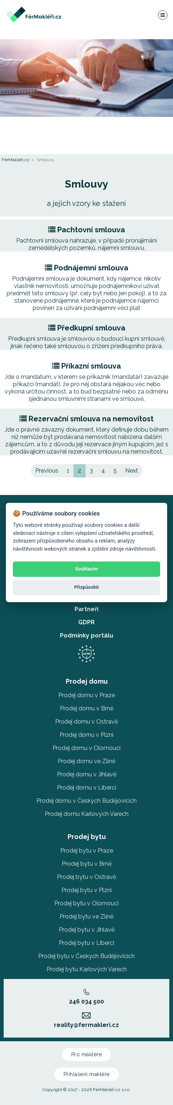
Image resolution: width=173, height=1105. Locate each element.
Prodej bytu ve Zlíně (86, 916)
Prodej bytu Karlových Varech (87, 969)
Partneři (86, 609)
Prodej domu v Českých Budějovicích (86, 800)
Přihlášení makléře (87, 1074)
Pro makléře (86, 1054)
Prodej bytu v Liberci (86, 942)
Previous (46, 470)
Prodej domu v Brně (86, 708)
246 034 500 (86, 997)
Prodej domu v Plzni (86, 734)
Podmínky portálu (86, 635)
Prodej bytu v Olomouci (86, 903)
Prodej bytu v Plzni (86, 890)
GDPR (86, 622)
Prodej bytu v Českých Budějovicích (86, 956)
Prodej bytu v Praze (86, 850)
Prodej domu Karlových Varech (87, 813)
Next (131, 470)
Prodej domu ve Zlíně (86, 761)
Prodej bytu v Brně (87, 863)
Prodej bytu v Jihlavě (87, 929)
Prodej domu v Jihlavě (86, 774)
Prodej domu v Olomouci (86, 747)
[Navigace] (162, 14)
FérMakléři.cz (15, 159)
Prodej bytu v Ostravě (86, 876)
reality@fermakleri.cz (86, 1020)
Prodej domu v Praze (86, 695)
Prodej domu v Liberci (86, 787)
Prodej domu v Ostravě (86, 721)
